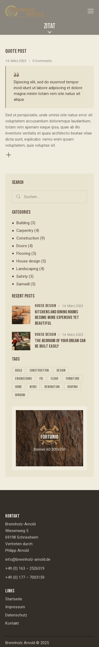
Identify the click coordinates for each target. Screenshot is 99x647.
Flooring (23, 253)
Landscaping (27, 268)
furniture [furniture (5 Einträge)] (72, 378)
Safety (22, 276)
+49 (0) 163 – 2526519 (24, 568)
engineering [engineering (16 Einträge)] (23, 378)
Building (23, 223)
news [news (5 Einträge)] (33, 387)
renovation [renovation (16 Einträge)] (52, 387)
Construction (27, 238)
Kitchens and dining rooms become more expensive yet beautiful (57, 317)
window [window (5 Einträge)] (20, 395)
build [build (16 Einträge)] (18, 370)
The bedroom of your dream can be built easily (60, 343)
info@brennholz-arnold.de (27, 559)
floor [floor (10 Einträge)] (54, 378)
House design (28, 261)
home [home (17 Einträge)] (18, 387)
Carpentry (24, 230)
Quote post (16, 51)
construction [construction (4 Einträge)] (39, 370)
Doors (21, 245)
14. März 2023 (15, 61)
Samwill (23, 284)
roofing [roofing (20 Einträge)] (72, 387)
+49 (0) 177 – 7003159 (24, 577)
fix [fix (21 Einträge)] (41, 378)
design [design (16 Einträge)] (60, 370)
